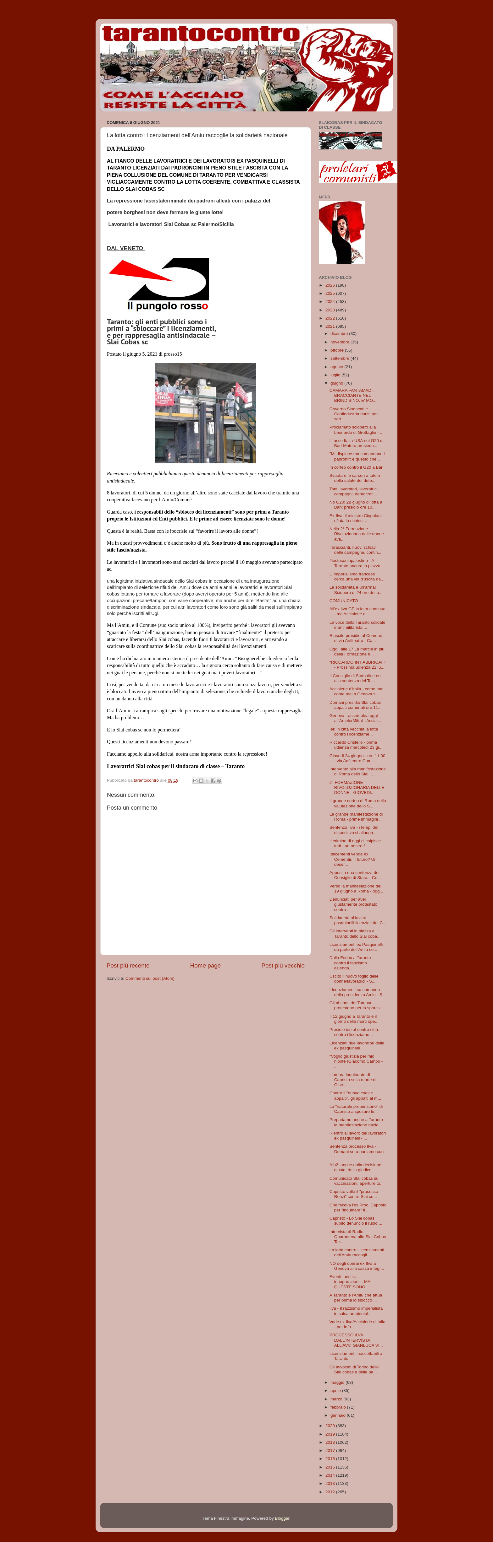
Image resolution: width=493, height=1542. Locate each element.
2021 (330, 326)
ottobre (337, 350)
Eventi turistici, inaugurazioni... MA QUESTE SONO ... (350, 1281)
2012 (330, 1492)
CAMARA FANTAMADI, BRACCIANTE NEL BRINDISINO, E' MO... (353, 395)
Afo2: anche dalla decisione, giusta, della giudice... (356, 1167)
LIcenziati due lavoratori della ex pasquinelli (357, 1045)
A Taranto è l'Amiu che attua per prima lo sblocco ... (356, 1297)
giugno (337, 383)
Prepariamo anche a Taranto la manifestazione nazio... (356, 1122)
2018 (330, 1442)
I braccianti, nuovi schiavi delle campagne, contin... (355, 550)
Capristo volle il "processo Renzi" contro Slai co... (354, 1194)
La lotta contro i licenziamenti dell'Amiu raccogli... (357, 1252)
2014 (330, 1475)
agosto (337, 366)
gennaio (338, 1415)
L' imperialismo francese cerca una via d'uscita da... (357, 576)
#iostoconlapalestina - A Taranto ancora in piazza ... (357, 563)
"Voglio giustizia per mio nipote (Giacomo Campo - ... (356, 1061)
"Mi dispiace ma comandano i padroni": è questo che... (357, 456)
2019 (330, 1434)
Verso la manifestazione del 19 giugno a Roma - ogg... (356, 888)
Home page (205, 965)
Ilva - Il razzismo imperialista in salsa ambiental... (356, 1311)
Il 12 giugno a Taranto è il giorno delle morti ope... (354, 1019)
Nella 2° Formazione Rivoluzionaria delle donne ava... (357, 533)
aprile (336, 1390)
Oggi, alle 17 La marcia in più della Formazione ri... (357, 651)
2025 (330, 293)
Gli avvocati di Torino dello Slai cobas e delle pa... (354, 1369)
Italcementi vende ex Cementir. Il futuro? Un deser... (353, 859)
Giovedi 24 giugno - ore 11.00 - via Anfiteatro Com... (357, 758)
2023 (330, 310)
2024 (330, 301)
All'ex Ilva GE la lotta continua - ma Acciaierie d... (357, 611)
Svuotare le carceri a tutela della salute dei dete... (355, 478)
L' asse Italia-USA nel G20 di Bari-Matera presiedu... (356, 443)
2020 (330, 1425)
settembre (340, 358)
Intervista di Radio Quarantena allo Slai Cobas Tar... (358, 1236)
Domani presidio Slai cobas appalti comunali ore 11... (356, 705)
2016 (330, 1458)
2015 (330, 1467)
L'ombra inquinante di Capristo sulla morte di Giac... (353, 1079)
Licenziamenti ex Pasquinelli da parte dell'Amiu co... (356, 947)
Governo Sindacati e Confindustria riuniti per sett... (354, 414)
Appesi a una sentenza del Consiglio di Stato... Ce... (355, 875)
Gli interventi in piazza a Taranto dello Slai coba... (355, 933)
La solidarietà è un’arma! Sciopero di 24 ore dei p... (356, 590)
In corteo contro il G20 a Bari (357, 467)
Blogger (282, 1518)
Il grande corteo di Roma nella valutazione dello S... (358, 803)
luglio (335, 375)
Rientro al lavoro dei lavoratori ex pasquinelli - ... (358, 1135)
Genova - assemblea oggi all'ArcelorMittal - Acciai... (355, 718)
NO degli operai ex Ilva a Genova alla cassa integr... (357, 1266)
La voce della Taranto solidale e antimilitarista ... (357, 625)
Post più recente (128, 965)
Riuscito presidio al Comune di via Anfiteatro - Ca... (356, 638)
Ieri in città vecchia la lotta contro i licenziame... (354, 731)
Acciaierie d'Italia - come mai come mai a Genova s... (356, 691)
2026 (330, 285)
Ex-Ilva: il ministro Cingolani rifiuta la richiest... (356, 518)
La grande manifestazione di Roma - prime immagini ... (356, 817)
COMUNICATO (344, 600)
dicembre (339, 333)
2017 (330, 1450)
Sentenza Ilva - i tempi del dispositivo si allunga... (354, 830)
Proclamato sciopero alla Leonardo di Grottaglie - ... (357, 429)
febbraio (338, 1407)
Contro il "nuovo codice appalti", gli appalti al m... (355, 1095)
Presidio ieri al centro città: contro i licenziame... (354, 1032)
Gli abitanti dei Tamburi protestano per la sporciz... (357, 1005)
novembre (340, 342)
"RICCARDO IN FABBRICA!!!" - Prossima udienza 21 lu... (358, 665)
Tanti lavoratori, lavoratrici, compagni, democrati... (354, 491)
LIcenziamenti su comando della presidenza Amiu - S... (358, 992)
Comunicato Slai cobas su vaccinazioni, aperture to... (357, 1181)
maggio (338, 1382)
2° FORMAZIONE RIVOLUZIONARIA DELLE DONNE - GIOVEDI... (357, 787)
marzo (336, 1399)
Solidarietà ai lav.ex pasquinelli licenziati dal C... (358, 920)
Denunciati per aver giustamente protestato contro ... (353, 904)
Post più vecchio (283, 965)
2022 (330, 318)
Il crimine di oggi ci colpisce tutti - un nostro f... (355, 843)
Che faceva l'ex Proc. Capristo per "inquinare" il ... (358, 1207)
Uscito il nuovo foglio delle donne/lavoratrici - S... (354, 979)
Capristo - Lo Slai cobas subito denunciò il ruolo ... (356, 1221)
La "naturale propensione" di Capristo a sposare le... (356, 1109)
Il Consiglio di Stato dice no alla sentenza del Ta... (355, 678)
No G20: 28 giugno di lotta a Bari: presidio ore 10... (356, 505)
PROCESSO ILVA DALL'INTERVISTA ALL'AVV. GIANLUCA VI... (356, 1340)
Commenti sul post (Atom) (149, 977)
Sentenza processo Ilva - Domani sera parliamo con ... (357, 1151)
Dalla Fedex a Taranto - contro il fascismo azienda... (352, 962)
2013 (330, 1483)
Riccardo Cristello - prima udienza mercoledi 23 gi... (356, 745)
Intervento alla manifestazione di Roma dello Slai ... (358, 771)
